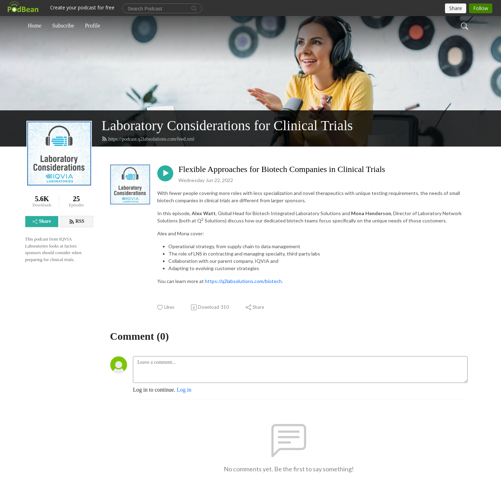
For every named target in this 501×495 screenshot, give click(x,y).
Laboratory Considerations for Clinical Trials (227, 125)
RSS (77, 221)
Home (34, 26)
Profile (92, 26)
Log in (184, 390)
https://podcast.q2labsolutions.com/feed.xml (148, 139)
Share (42, 221)
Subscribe (63, 26)
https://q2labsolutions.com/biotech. (244, 281)
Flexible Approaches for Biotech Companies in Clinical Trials (281, 169)
